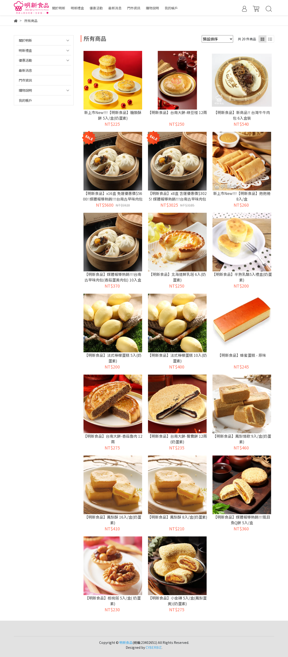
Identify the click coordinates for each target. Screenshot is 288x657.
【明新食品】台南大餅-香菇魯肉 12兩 (112, 438)
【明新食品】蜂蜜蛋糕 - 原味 (242, 355)
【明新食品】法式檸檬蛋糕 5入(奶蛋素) (112, 358)
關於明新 (25, 40)
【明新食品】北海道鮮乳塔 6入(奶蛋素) (177, 277)
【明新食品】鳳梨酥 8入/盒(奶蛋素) (177, 517)
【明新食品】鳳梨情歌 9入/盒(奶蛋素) (242, 438)
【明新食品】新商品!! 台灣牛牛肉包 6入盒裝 (242, 115)
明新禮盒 (25, 50)
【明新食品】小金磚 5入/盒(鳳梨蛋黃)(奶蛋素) (177, 600)
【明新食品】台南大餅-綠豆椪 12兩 (177, 112)
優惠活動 (25, 60)
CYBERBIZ (154, 647)
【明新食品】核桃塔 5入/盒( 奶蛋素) (113, 600)
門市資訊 (25, 80)
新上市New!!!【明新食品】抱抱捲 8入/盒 (241, 196)
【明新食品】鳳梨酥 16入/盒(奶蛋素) (112, 519)
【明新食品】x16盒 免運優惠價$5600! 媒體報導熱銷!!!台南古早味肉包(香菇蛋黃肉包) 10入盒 (113, 198)
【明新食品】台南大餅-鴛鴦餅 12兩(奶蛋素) (177, 438)
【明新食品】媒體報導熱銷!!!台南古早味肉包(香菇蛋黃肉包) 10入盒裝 (112, 279)
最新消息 (25, 70)
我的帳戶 (25, 100)
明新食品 (126, 642)
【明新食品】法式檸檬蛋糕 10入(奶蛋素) (177, 358)
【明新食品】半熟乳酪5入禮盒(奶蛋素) (242, 277)
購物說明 (25, 90)
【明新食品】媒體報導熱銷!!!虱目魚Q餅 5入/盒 (241, 519)
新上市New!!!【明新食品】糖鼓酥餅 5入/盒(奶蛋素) (112, 115)
